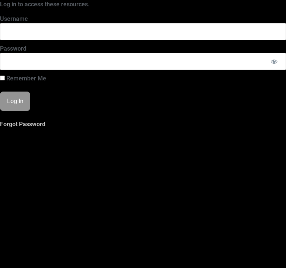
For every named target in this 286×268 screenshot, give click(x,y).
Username (14, 18)
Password (13, 48)
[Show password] (274, 61)
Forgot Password (22, 124)
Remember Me (23, 79)
